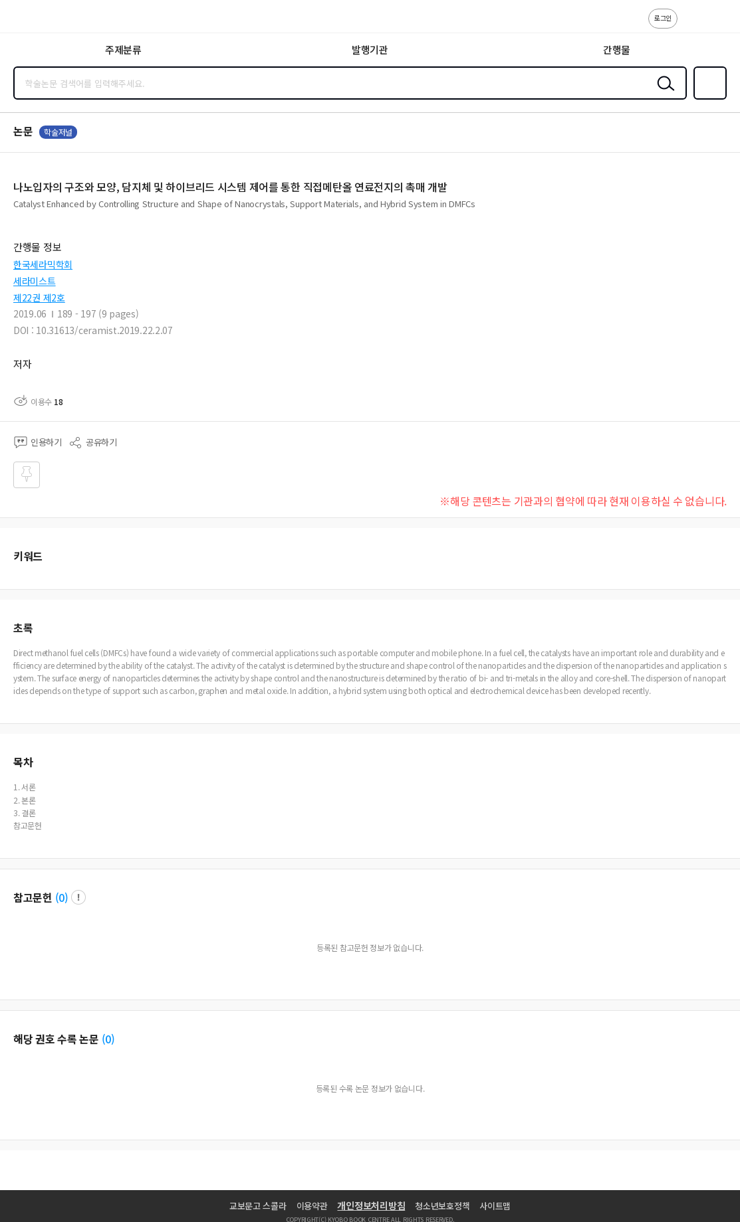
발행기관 (370, 49)
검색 (663, 93)
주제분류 (123, 49)
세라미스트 (34, 281)
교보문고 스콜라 (258, 1205)
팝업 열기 (78, 897)
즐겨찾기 (707, 98)
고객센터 (691, 25)
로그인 (663, 18)
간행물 (616, 49)
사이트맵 (495, 1205)
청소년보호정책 (442, 1205)
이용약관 (312, 1205)
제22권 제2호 (39, 297)
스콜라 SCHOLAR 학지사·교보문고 (40, 20)
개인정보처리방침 (371, 1205)
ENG (719, 25)
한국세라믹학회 (42, 264)
